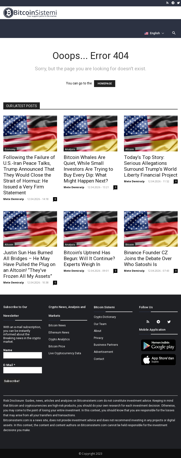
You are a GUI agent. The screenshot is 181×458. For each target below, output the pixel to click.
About (97, 331)
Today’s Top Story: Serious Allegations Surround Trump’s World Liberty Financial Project (150, 166)
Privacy (98, 338)
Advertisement (103, 352)
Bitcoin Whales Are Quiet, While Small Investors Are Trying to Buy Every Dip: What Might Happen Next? (88, 169)
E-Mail (9, 365)
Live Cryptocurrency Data (65, 353)
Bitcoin (129, 244)
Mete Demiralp (13, 199)
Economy (10, 149)
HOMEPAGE (105, 83)
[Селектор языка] (154, 33)
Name (7, 350)
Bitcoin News (57, 325)
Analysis (70, 149)
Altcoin (129, 149)
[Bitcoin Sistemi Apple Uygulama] (158, 365)
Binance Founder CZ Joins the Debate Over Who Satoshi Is (148, 258)
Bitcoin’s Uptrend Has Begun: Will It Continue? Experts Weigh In (89, 258)
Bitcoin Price (57, 346)
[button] (174, 33)
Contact (99, 359)
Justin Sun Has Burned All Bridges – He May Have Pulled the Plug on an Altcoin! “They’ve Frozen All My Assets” (29, 264)
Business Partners (106, 344)
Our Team (100, 324)
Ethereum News (59, 332)
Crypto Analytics (59, 339)
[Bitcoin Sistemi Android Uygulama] (158, 350)
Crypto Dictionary (105, 317)
